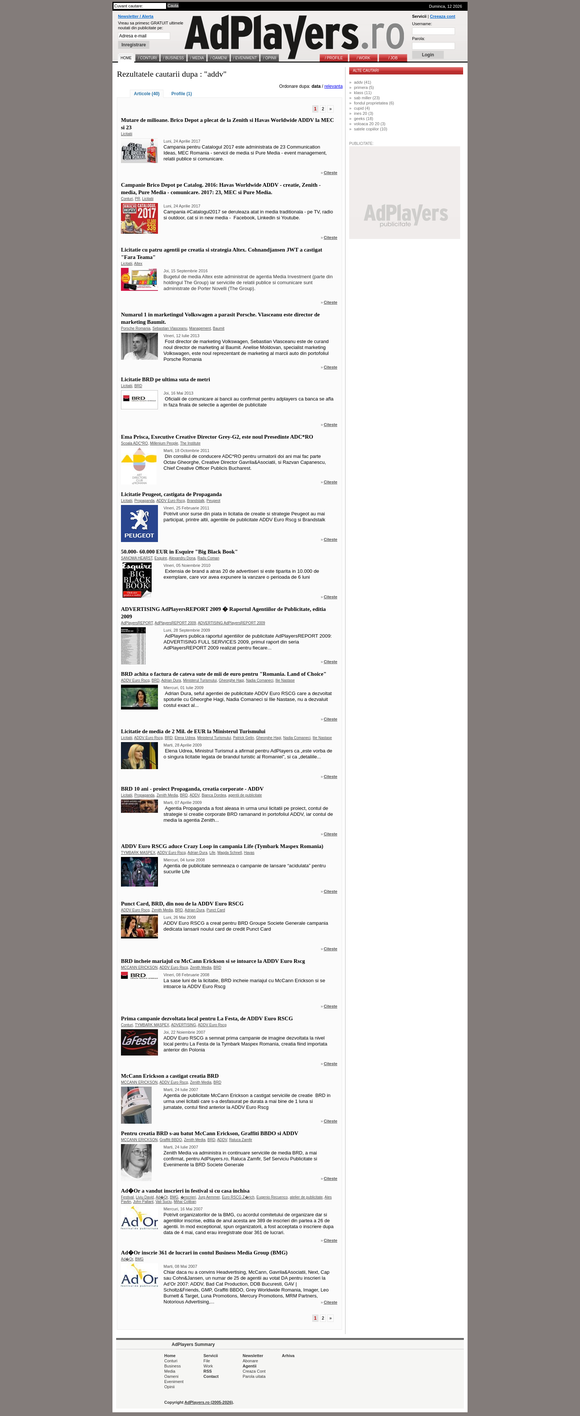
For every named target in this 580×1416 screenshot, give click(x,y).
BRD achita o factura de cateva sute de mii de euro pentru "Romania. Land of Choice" (224, 674)
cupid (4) (362, 108)
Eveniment (173, 1381)
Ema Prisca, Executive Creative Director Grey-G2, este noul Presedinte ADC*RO (217, 437)
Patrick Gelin (243, 738)
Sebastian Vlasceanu (169, 328)
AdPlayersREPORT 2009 (175, 623)
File (206, 1361)
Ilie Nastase (284, 680)
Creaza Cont (254, 1371)
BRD (138, 386)
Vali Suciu (163, 1202)
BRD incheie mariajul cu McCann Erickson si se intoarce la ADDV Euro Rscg (213, 961)
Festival (127, 1197)
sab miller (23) (367, 98)
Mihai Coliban (185, 1202)
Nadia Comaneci (259, 680)
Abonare (250, 1361)
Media (169, 1371)
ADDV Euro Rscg (170, 501)
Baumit (219, 328)
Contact (211, 1376)
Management (200, 328)
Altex (138, 264)
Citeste (330, 172)
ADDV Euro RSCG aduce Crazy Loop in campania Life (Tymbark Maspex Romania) (222, 846)
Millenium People (164, 443)
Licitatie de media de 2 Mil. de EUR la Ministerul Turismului (193, 731)
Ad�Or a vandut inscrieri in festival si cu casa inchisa (185, 1191)
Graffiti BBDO (170, 1140)
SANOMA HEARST (136, 558)
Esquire (161, 558)
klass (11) (363, 92)
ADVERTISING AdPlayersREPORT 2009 (231, 623)
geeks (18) (363, 118)
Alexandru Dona (182, 558)
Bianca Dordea (214, 795)
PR (137, 199)
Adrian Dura (171, 680)
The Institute (190, 443)
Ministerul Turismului (200, 680)
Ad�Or (162, 1197)
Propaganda (144, 501)
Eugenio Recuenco (272, 1197)
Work (208, 1366)
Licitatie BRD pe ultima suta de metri (165, 379)
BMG (174, 1197)
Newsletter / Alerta (136, 16)
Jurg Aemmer (209, 1197)
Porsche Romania (135, 328)
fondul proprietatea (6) (374, 103)
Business (172, 1366)
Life (212, 853)
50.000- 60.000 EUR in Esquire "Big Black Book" (179, 552)
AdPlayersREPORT (137, 623)
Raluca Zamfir (240, 1140)
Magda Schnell (230, 853)
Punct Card (215, 910)
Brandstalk (195, 501)
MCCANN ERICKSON (139, 967)
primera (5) (364, 87)
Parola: (418, 38)
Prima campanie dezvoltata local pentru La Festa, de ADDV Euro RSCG (207, 1018)
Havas (249, 853)
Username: (422, 23)
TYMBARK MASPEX (138, 853)
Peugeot (213, 501)
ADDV (195, 795)
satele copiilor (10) (370, 129)
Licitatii (126, 134)
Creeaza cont (442, 16)
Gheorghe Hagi (231, 680)
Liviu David (145, 1197)
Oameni (171, 1376)
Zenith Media (167, 795)
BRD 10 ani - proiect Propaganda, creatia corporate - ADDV (192, 789)
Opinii (169, 1387)
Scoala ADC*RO (134, 443)
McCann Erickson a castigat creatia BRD (170, 1076)
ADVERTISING (183, 1025)
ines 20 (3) (363, 113)
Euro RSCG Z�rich (238, 1197)
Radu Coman (208, 558)
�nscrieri (188, 1197)
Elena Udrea (185, 738)
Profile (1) (181, 93)
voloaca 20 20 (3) (369, 124)
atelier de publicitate (306, 1197)
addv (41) (362, 82)
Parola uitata (254, 1376)
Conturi (127, 199)
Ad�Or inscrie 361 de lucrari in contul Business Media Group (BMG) (204, 1253)
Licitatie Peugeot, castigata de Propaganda (171, 494)
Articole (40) (146, 93)
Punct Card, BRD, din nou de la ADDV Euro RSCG (182, 904)
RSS (207, 1371)
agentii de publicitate (245, 795)
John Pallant (143, 1202)
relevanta (333, 86)
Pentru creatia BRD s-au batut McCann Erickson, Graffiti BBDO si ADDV (209, 1133)
